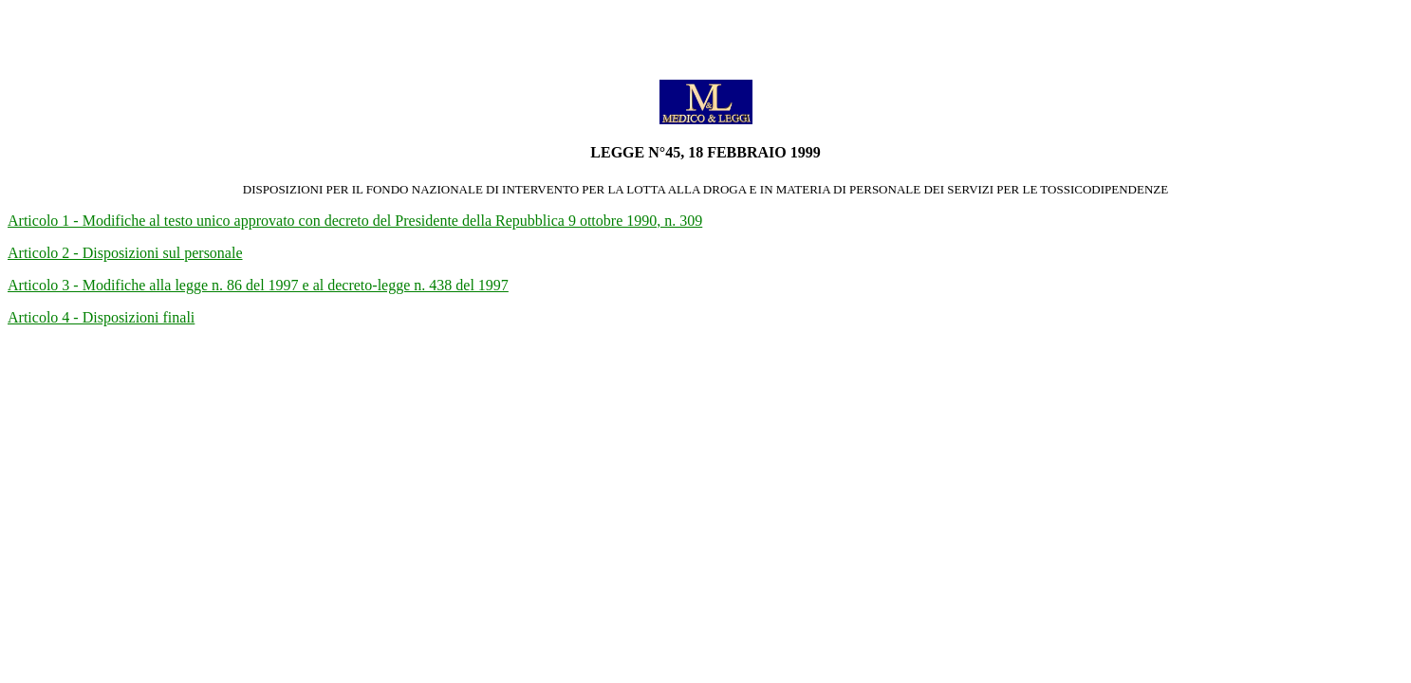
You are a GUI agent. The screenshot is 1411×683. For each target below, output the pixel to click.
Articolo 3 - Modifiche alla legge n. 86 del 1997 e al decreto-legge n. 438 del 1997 (258, 285)
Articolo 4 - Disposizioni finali (101, 317)
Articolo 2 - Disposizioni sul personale (125, 253)
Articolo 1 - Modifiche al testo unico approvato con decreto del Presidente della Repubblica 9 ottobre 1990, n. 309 (355, 220)
